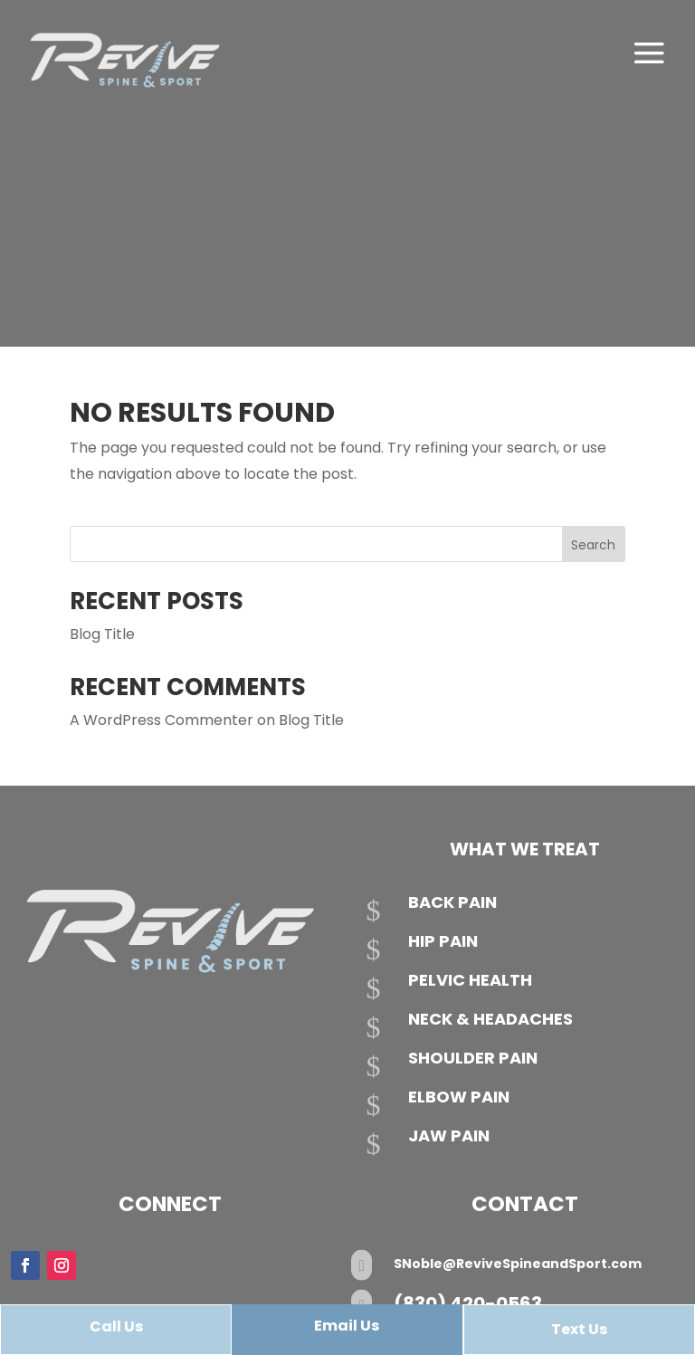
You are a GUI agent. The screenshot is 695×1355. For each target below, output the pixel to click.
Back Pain (452, 902)
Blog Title (102, 634)
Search (593, 545)
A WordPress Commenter (161, 720)
